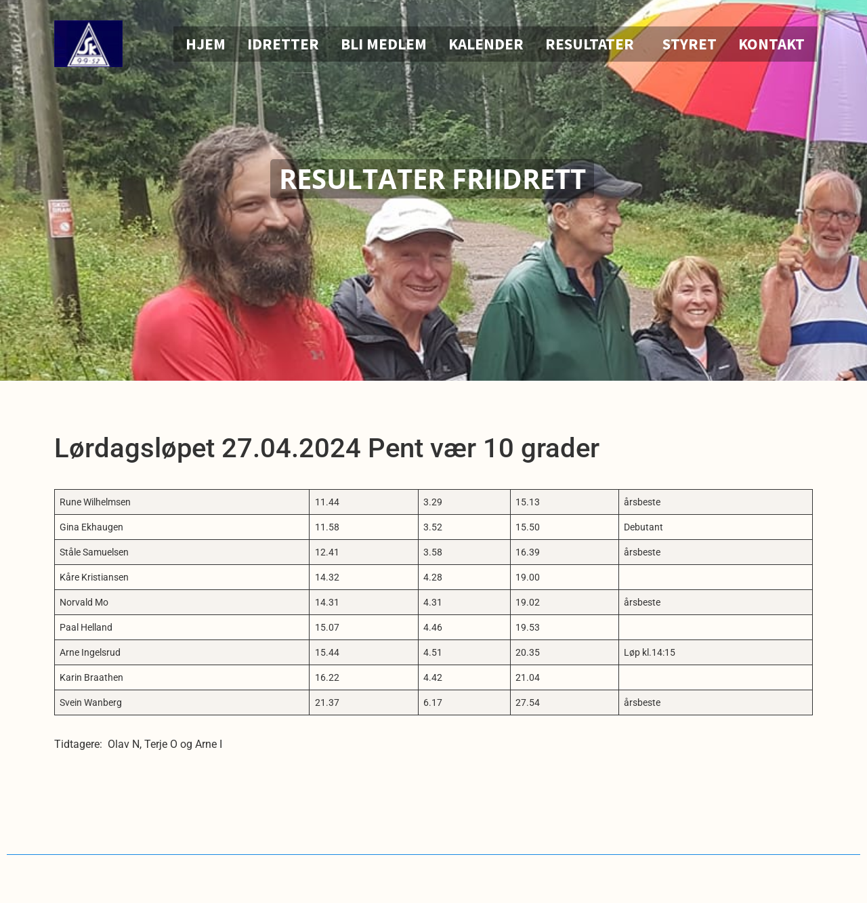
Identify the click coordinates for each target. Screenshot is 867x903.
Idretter (283, 44)
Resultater (593, 44)
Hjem (206, 44)
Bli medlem (384, 44)
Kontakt (771, 44)
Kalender (486, 44)
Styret (689, 44)
